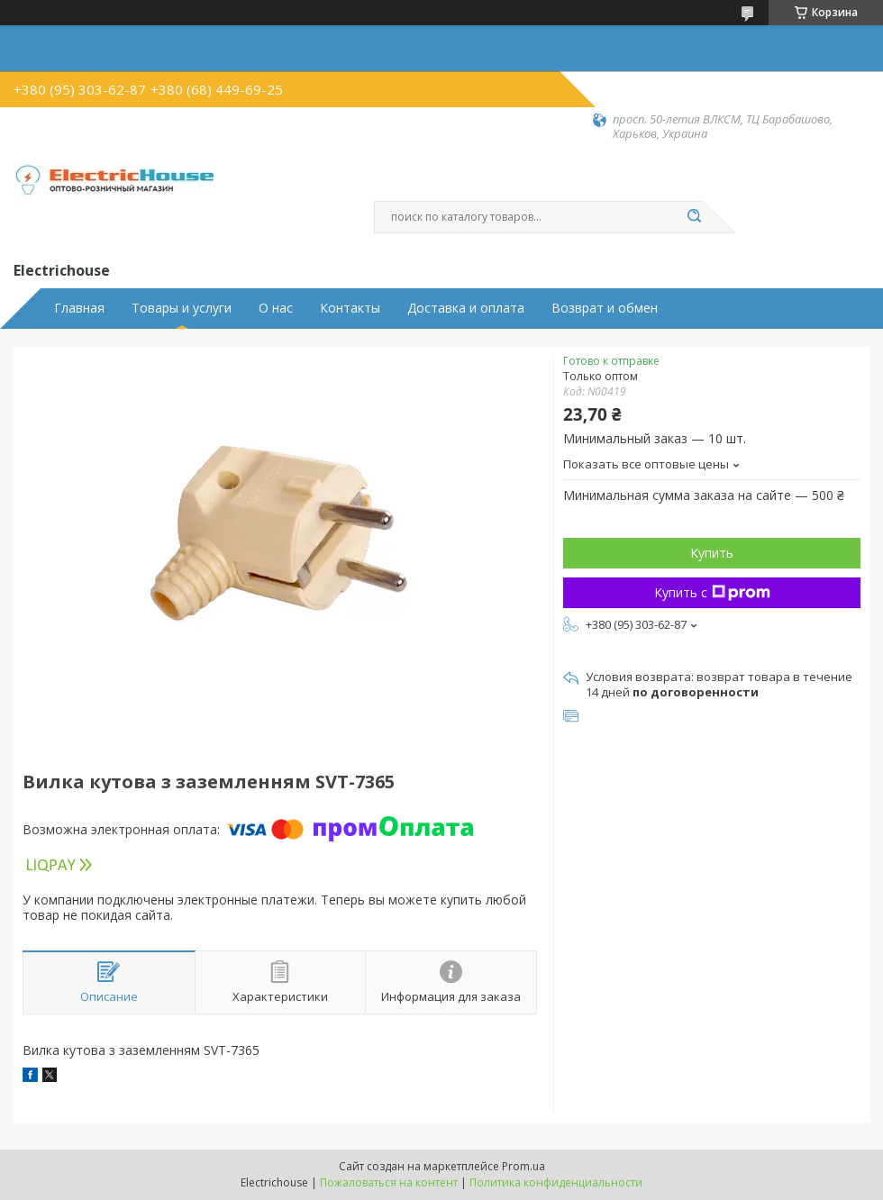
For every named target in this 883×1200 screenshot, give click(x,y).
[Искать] (694, 217)
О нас (276, 308)
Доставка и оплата (465, 308)
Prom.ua (523, 1166)
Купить (711, 552)
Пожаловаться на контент (389, 1182)
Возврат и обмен (604, 308)
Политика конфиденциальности (555, 1182)
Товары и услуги (182, 308)
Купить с (712, 592)
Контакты (350, 308)
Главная (79, 308)
